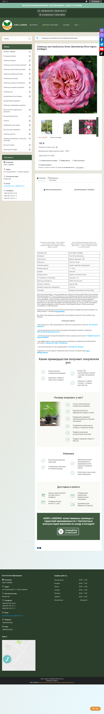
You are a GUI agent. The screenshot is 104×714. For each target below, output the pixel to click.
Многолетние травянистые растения (13, 111)
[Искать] (29, 38)
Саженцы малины (10, 60)
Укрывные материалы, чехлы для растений (15, 139)
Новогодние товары (10, 149)
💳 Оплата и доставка (50, 25)
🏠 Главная (33, 25)
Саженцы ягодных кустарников (14, 83)
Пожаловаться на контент (47, 682)
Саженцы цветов (9, 134)
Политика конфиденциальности (65, 682)
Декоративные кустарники (13, 96)
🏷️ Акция (66, 25)
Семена (6, 121)
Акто (54, 343)
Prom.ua (61, 679)
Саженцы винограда (11, 78)
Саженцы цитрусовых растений (14, 69)
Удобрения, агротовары (12, 125)
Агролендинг (60, 311)
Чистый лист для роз (76, 347)
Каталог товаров (9, 51)
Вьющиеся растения (10, 116)
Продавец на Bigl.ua (52, 680)
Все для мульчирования (12, 129)
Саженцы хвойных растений (13, 74)
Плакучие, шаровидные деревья (15, 105)
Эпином (39, 332)
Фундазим (63, 343)
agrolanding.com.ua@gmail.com (14, 186)
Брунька (48, 343)
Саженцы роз (8, 92)
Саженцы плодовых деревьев (14, 87)
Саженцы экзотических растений (15, 65)
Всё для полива (9, 145)
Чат (95, 709)
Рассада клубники (10, 56)
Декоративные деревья (12, 101)
